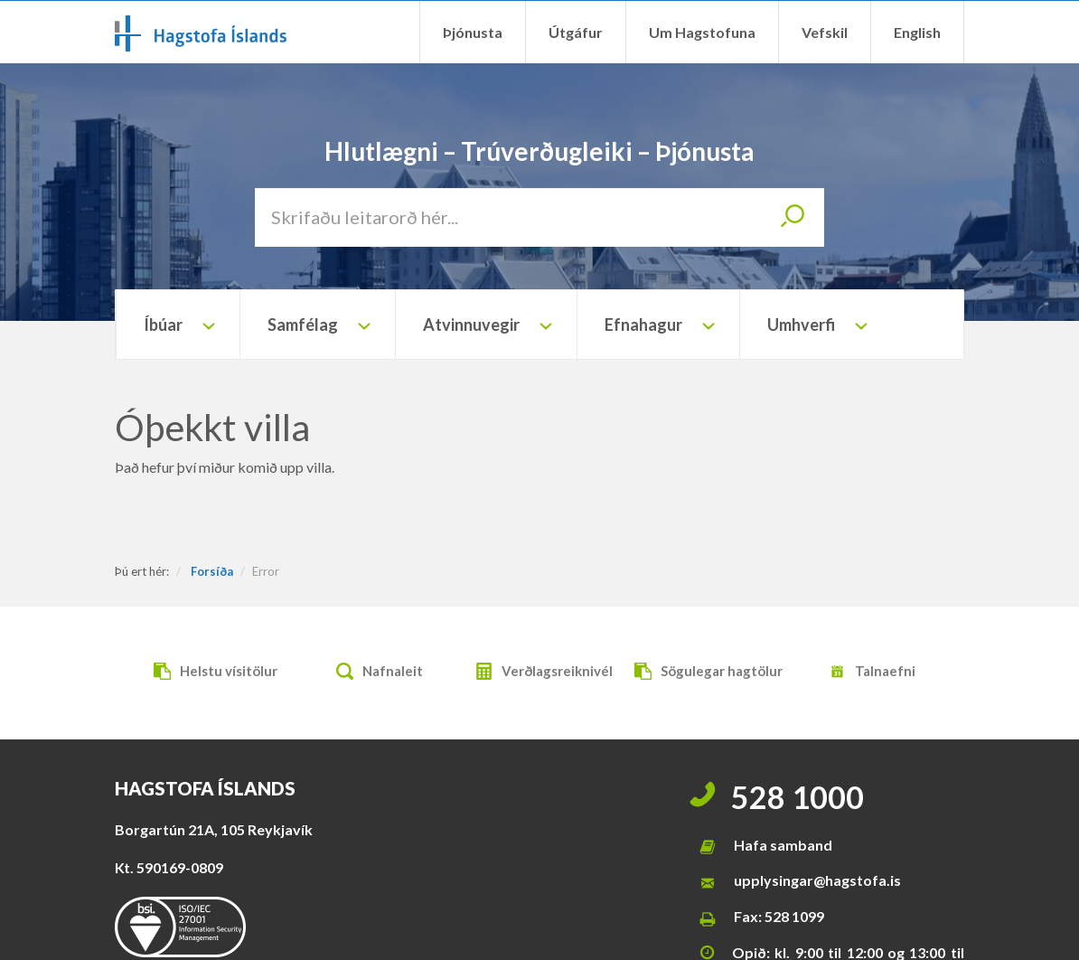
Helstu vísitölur (211, 673)
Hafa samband (783, 844)
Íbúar (163, 324)
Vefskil (825, 32)
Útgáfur (576, 32)
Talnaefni (867, 673)
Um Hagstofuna (702, 32)
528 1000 (797, 796)
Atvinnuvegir (471, 324)
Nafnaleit (375, 673)
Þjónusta (472, 32)
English (917, 32)
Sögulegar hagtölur (704, 673)
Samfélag (302, 324)
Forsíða (212, 571)
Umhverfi (801, 324)
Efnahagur (643, 324)
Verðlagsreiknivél (539, 673)
